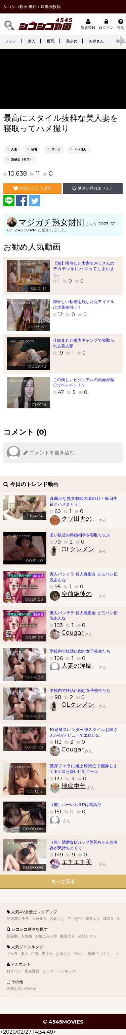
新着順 (12, 936)
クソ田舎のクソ (82, 518)
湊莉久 (108, 918)
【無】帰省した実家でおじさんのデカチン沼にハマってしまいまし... (83, 269)
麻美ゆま (92, 918)
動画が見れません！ (93, 188)
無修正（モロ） (21, 159)
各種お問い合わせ (21, 988)
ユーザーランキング (59, 971)
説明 (120, 24)
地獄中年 (73, 786)
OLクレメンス (80, 549)
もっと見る (63, 881)
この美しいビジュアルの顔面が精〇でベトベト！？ (83, 382)
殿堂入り (67, 936)
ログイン (106, 24)
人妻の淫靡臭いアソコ (91, 665)
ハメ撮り (81, 149)
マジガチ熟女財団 (51, 222)
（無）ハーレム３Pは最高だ (75, 804)
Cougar (72, 632)
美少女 (71, 41)
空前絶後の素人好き (88, 594)
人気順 (26, 936)
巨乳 (50, 41)
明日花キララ (18, 918)
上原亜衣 (39, 918)
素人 (31, 41)
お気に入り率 (46, 936)
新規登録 (88, 24)
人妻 (14, 149)
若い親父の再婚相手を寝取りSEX (80, 535)
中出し (79, 953)
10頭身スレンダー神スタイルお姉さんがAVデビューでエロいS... (84, 732)
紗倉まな (57, 918)
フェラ (10, 41)
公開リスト (87, 936)
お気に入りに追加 (32, 188)
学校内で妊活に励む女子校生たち (80, 651)
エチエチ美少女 (82, 862)
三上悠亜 (75, 918)
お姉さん (96, 41)
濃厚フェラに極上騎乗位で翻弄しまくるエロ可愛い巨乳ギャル (84, 768)
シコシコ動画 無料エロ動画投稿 (32, 6)
